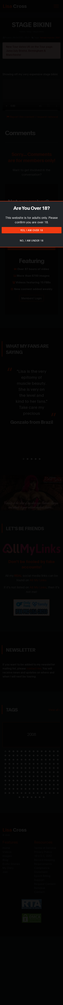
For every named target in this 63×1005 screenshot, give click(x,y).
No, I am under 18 (31, 240)
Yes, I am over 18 (31, 230)
